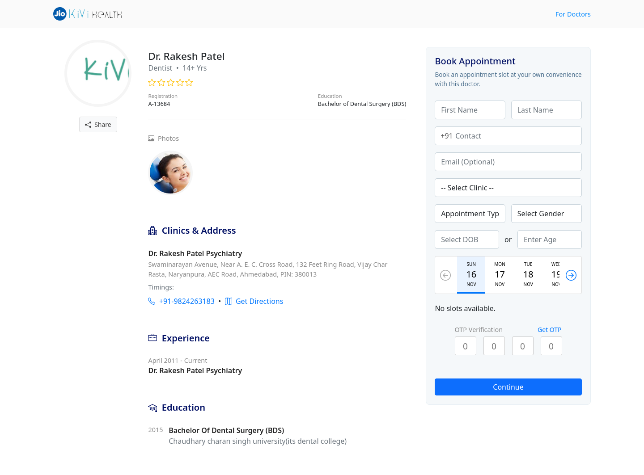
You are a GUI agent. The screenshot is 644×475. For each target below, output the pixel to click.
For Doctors (573, 14)
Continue (508, 387)
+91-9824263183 (181, 301)
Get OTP (550, 329)
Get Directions (254, 301)
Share (98, 124)
